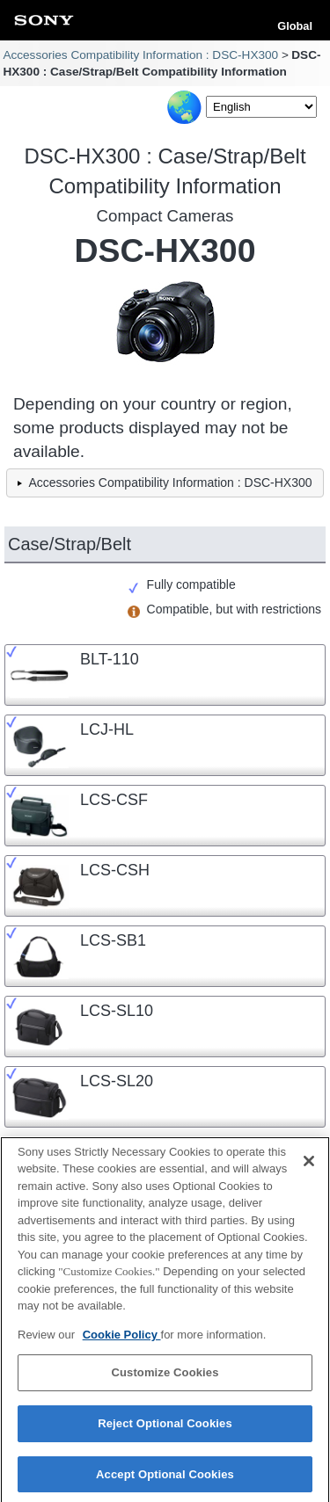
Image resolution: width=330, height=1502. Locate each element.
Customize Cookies (164, 1378)
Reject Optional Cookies (165, 1428)
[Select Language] (261, 107)
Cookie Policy (122, 1339)
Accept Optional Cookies (165, 1479)
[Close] (309, 1166)
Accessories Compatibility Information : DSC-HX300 (140, 55)
